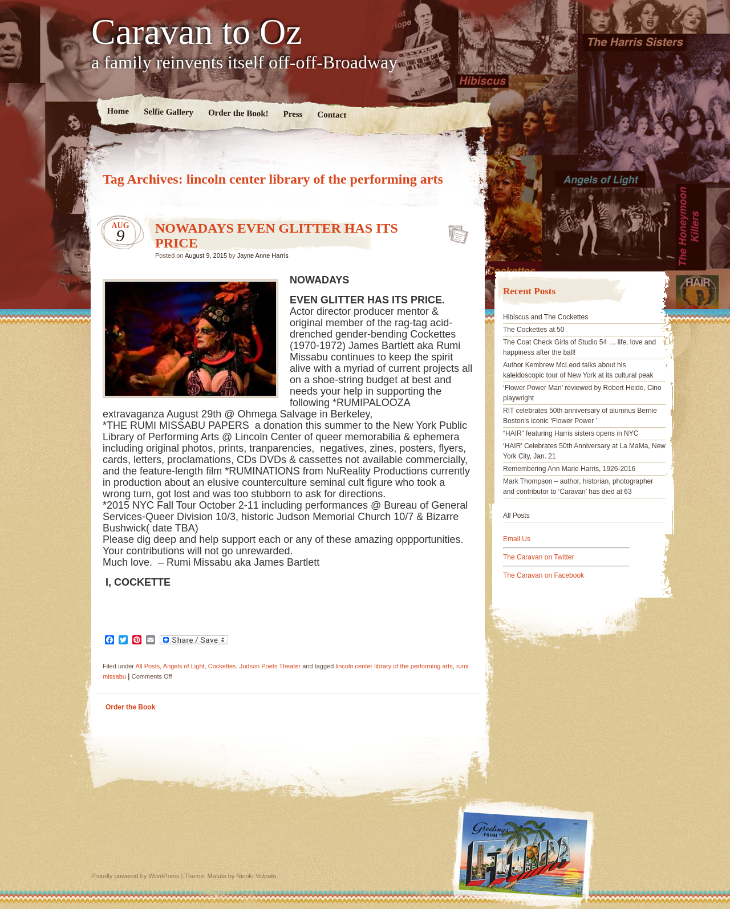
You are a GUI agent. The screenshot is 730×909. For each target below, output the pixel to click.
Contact (331, 115)
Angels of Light (184, 666)
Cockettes (222, 666)
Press (292, 114)
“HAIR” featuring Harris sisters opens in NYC (570, 433)
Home (118, 111)
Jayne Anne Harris (263, 255)
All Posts (147, 666)
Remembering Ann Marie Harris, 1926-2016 (569, 469)
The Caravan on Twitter (538, 557)
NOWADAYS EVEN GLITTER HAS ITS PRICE (455, 231)
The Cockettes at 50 (533, 330)
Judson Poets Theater (270, 666)
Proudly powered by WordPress (135, 876)
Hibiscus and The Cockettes (545, 317)
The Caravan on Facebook (543, 575)
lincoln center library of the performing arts (393, 666)
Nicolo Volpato (256, 876)
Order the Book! (238, 113)
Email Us (516, 539)
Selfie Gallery (168, 112)
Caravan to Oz (196, 32)
